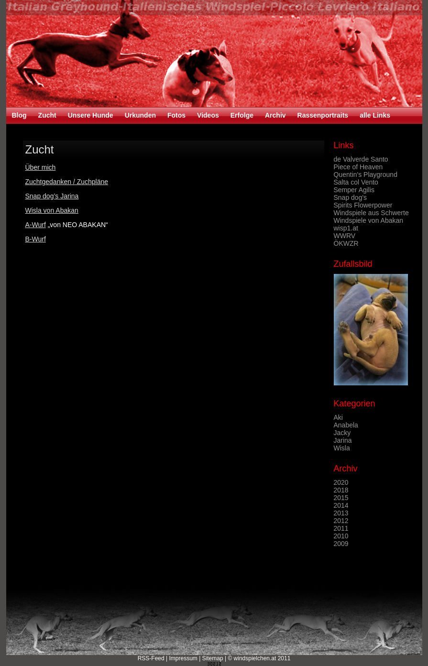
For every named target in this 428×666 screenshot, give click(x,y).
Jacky (342, 433)
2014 (341, 505)
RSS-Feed (151, 658)
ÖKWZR (346, 243)
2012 (341, 520)
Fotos (176, 115)
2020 (341, 482)
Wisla (342, 448)
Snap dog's (350, 197)
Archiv (275, 115)
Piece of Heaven (358, 167)
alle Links (375, 115)
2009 (341, 543)
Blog (19, 115)
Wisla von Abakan (51, 210)
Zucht (47, 115)
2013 (341, 513)
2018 (341, 490)
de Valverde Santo (361, 159)
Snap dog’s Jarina (52, 196)
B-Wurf (35, 239)
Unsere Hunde (90, 115)
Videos (208, 115)
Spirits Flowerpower (363, 205)
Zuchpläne (91, 182)
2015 (341, 498)
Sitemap (212, 658)
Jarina (343, 440)
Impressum (183, 658)
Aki (338, 417)
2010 (341, 536)
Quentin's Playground (365, 174)
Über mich (40, 167)
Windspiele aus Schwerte (371, 213)
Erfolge (241, 115)
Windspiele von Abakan (369, 220)
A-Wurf (35, 225)
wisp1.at (346, 228)
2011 (341, 528)
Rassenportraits (323, 115)
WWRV (345, 236)
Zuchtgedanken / (50, 182)
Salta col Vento (356, 182)
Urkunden (140, 115)
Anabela (346, 425)
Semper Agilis (354, 190)
